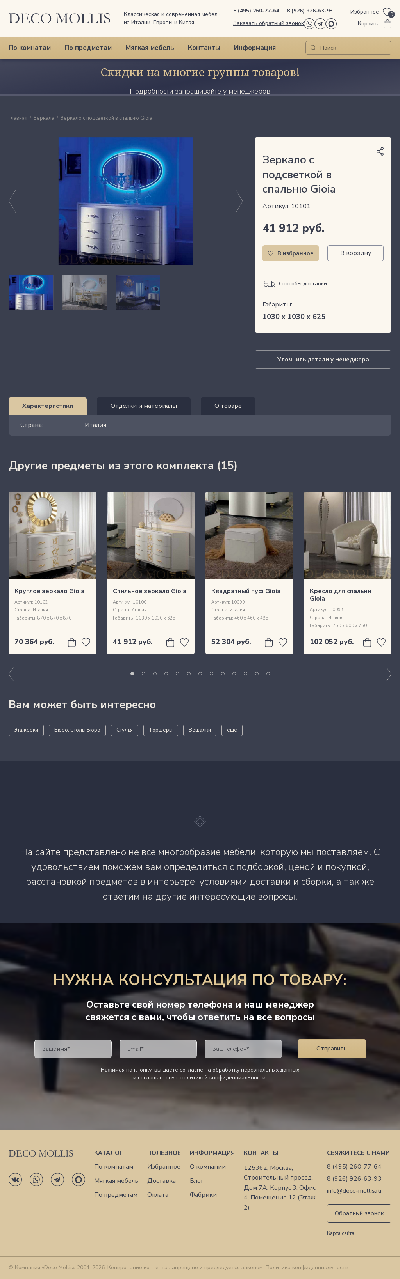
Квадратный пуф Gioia (245, 591)
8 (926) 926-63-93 (310, 10)
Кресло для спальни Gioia (340, 595)
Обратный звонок (359, 1213)
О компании (208, 1167)
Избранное (163, 1167)
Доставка (161, 1181)
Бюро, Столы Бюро (77, 729)
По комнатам (30, 47)
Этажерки (26, 729)
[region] (126, 292)
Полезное (164, 1153)
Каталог (108, 1153)
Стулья (124, 729)
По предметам (88, 47)
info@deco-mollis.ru (354, 1191)
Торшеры (161, 729)
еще (232, 729)
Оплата (157, 1195)
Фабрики (203, 1195)
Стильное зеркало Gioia (149, 591)
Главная (18, 118)
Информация (255, 47)
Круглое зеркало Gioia (49, 591)
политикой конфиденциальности (223, 1077)
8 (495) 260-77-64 (256, 10)
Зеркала (44, 118)
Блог (197, 1181)
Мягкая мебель (149, 47)
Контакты (204, 47)
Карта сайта (340, 1234)
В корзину (355, 253)
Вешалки (200, 729)
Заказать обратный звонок (268, 23)
